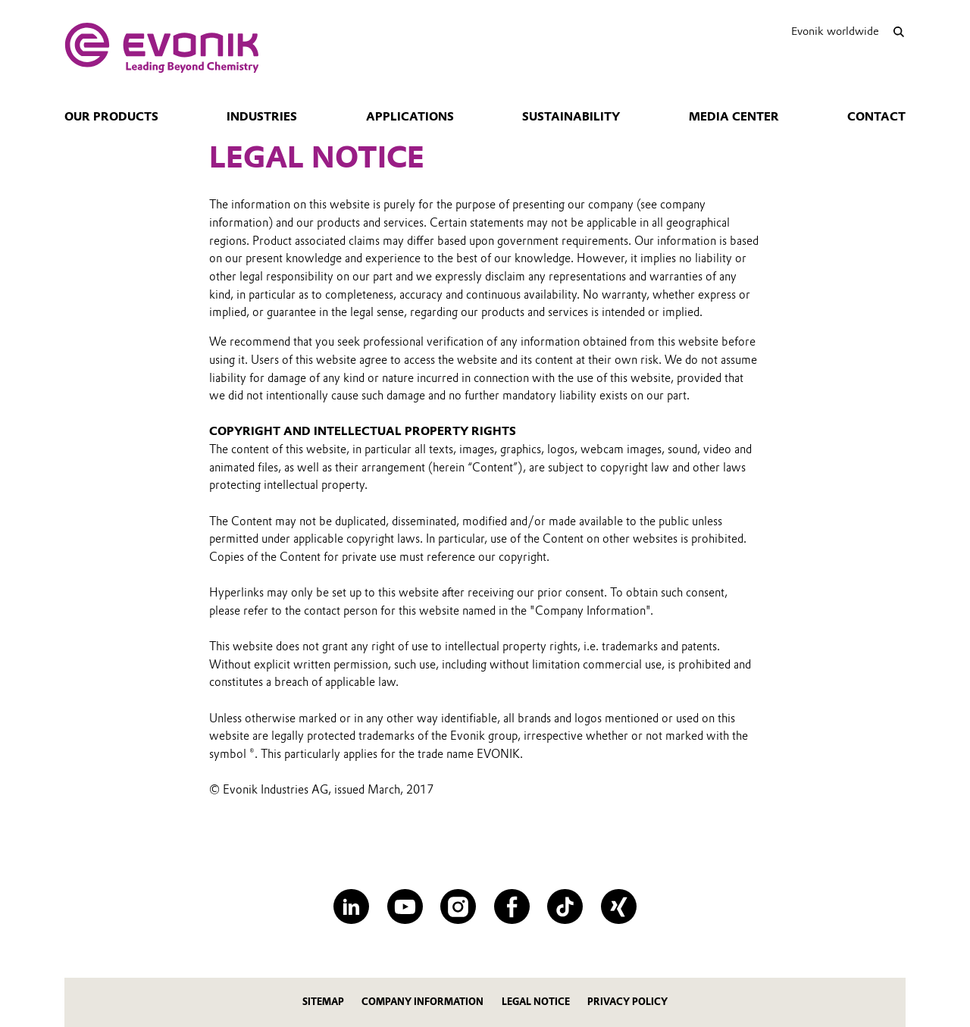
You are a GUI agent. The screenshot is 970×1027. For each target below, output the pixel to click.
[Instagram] (458, 907)
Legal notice (536, 1001)
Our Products (111, 117)
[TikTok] (565, 907)
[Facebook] (512, 907)
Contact (876, 117)
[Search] (898, 31)
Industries (262, 117)
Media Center (734, 117)
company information (422, 1001)
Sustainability (571, 117)
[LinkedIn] (351, 907)
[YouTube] (405, 907)
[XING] (619, 907)
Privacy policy (627, 1001)
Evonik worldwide (835, 31)
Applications (410, 117)
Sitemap (323, 1001)
